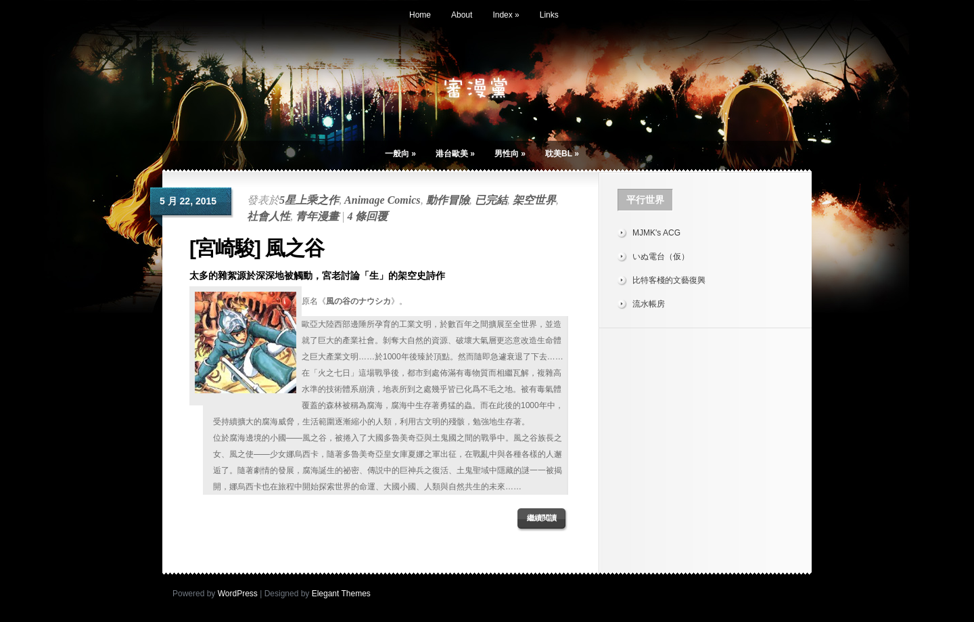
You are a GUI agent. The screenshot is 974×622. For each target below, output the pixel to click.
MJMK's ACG (656, 233)
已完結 (491, 200)
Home (420, 15)
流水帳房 (648, 304)
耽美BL (562, 153)
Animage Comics (382, 200)
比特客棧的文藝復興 (668, 280)
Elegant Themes (341, 593)
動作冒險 (447, 200)
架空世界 (534, 200)
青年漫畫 (317, 216)
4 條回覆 (367, 216)
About (461, 15)
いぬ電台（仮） (660, 256)
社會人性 (268, 216)
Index (505, 15)
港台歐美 (455, 153)
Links (549, 15)
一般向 (400, 153)
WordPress (238, 593)
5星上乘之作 (309, 200)
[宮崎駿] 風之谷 (256, 248)
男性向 (510, 153)
